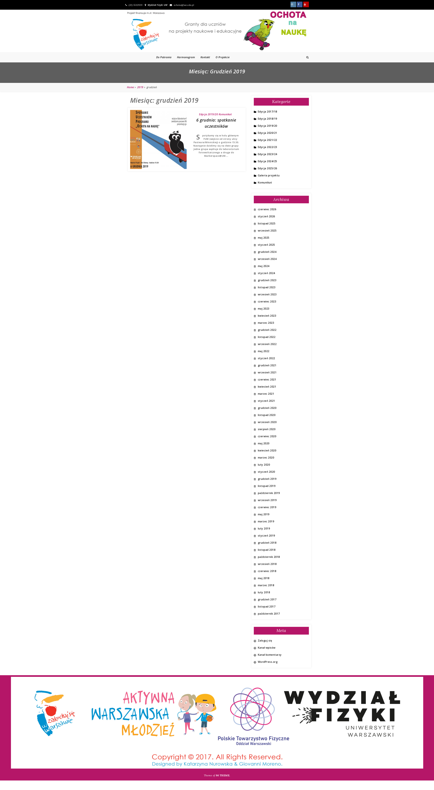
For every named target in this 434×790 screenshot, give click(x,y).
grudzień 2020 (267, 408)
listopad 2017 (267, 606)
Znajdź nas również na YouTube (306, 4)
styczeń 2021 (266, 401)
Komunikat (225, 114)
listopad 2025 (267, 223)
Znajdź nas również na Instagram (293, 4)
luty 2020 (264, 464)
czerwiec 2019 (267, 507)
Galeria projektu (269, 175)
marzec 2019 (266, 521)
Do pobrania (164, 57)
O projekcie (223, 57)
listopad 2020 (267, 415)
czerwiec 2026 (267, 209)
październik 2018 (269, 557)
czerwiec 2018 (267, 571)
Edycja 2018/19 (267, 118)
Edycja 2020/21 (267, 133)
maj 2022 (263, 351)
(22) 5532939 (134, 5)
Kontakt (205, 57)
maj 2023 (263, 308)
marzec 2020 (266, 457)
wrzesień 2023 (267, 294)
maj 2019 (263, 514)
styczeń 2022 (266, 358)
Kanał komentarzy (270, 655)
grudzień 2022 (267, 330)
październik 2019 (269, 493)
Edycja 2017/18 (267, 111)
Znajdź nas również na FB (299, 4)
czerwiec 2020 (267, 436)
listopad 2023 (267, 287)
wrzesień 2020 (267, 422)
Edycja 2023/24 (267, 154)
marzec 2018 (266, 585)
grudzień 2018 (267, 542)
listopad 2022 (267, 337)
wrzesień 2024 (267, 259)
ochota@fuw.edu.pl (182, 5)
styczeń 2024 (266, 273)
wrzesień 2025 (267, 230)
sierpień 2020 (267, 429)
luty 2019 (264, 528)
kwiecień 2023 (267, 315)
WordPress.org (268, 662)
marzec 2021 (266, 393)
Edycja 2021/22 (267, 140)
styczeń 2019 (266, 535)
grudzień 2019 (267, 479)
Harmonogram (186, 57)
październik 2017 (269, 613)
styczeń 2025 (266, 245)
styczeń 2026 (266, 216)
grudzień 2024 (267, 252)
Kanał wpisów (267, 647)
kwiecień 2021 (267, 386)
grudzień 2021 (267, 365)
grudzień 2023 (267, 280)
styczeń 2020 (266, 472)
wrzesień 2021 (267, 372)
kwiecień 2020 (267, 450)
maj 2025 (263, 237)
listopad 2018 (267, 550)
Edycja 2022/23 (267, 147)
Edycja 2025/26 (267, 168)
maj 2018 (263, 578)
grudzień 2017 (267, 599)
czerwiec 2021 (267, 379)
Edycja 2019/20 (208, 114)
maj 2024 (263, 266)
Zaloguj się (265, 640)
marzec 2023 (266, 323)
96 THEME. (223, 775)
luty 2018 (264, 592)
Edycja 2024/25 (267, 161)
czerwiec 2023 (267, 301)
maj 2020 (263, 443)
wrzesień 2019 (267, 500)
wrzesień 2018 (267, 564)
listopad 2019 (267, 486)
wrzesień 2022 (267, 344)
